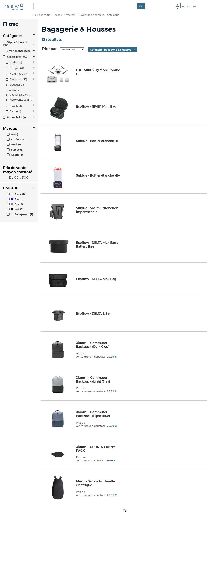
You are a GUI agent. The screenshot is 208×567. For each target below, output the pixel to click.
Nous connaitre (41, 14)
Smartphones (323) (16, 50)
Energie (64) (15, 68)
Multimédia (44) (17, 73)
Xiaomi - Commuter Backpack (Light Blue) (93, 414)
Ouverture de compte (91, 14)
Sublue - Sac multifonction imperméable (97, 210)
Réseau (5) (14, 105)
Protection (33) (16, 79)
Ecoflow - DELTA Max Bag (96, 279)
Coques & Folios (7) (18, 94)
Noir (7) (15, 209)
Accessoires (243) (15, 56)
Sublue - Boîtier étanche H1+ (98, 175)
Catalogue (113, 14)
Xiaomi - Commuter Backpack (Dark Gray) (92, 345)
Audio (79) (14, 62)
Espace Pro (185, 6)
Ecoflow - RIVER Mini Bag (96, 106)
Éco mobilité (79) (15, 117)
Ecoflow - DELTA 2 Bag (93, 313)
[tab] (19, 43)
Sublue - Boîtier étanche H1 (97, 141)
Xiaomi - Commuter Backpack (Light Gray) (93, 379)
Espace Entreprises (64, 14)
